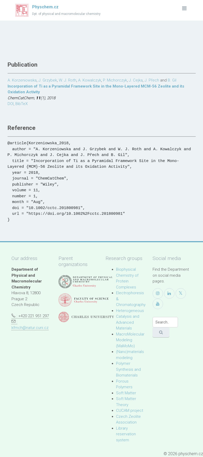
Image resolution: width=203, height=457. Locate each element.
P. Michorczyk (115, 80)
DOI (11, 103)
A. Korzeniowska (22, 80)
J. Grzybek (47, 80)
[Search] (165, 322)
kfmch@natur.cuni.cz (30, 327)
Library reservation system (126, 434)
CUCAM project (129, 410)
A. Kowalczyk (89, 80)
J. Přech (151, 80)
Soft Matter (126, 393)
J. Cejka (136, 80)
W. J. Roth (67, 80)
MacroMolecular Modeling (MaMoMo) (130, 340)
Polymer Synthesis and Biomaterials (128, 369)
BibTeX (21, 103)
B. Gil (172, 80)
